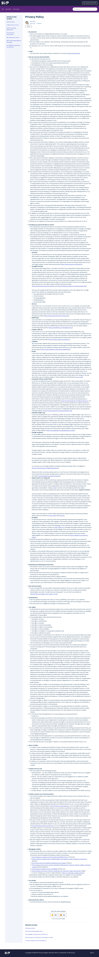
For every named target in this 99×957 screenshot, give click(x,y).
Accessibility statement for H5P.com (13, 46)
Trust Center (16, 9)
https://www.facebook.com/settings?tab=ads (57, 411)
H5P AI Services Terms (13, 37)
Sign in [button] (92, 953)
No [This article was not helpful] (64, 915)
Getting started (30, 928)
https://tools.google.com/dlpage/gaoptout (45, 468)
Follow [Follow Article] (28, 26)
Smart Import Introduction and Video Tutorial (39, 937)
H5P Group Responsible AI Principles (14, 41)
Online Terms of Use (12, 25)
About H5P (8, 9)
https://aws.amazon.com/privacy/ (71, 264)
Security (62, 515)
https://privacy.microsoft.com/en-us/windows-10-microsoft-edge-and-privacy (56, 871)
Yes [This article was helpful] (55, 915)
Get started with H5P (89, 3)
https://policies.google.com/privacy (43, 286)
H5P (3, 9)
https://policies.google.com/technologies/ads (71, 286)
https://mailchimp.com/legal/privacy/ (60, 328)
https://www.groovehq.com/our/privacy (56, 316)
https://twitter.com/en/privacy (59, 806)
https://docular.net (73, 53)
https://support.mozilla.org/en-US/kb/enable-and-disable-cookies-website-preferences (59, 859)
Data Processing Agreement (11, 29)
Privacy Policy (10, 22)
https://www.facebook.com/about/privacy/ (74, 401)
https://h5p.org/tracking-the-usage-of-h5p (44, 594)
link (85, 373)
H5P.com (65, 873)
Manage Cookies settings (76, 873)
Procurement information (10, 33)
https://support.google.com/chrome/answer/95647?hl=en (50, 857)
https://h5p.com (59, 527)
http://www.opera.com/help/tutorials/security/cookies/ (49, 863)
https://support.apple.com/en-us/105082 (44, 869)
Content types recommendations (35, 940)
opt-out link (79, 377)
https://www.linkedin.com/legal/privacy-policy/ (60, 430)
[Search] (85, 9)
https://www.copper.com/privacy (59, 339)
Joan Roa (32, 21)
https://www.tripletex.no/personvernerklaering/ (55, 349)
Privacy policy (52, 515)
